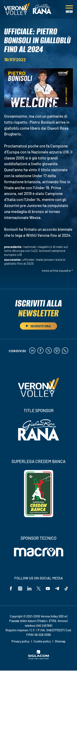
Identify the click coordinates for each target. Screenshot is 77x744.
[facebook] (40, 350)
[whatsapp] (65, 350)
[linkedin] (32, 350)
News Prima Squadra (56, 270)
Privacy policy (20, 641)
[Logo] (17, 9)
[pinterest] (57, 350)
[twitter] (49, 350)
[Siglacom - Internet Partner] (38, 658)
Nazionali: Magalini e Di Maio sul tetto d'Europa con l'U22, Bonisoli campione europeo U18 (36, 250)
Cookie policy (42, 641)
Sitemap (60, 641)
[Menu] (69, 9)
